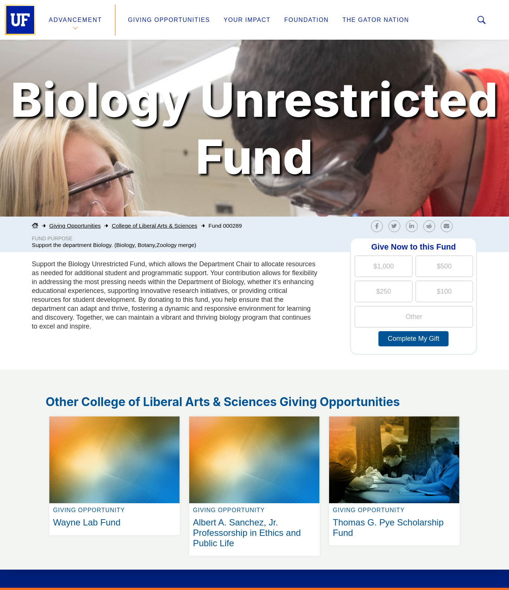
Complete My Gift (413, 338)
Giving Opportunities (169, 20)
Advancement (75, 20)
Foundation (306, 20)
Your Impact (247, 20)
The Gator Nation (375, 20)
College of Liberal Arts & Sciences (154, 226)
